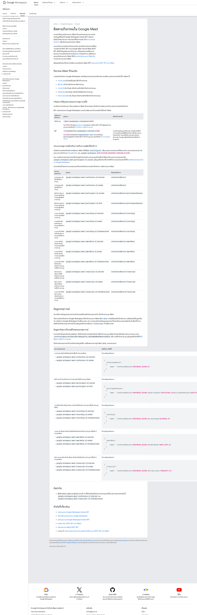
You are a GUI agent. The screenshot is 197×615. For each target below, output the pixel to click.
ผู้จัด (138, 135)
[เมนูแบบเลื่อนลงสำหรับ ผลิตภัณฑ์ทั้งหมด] (55, 2)
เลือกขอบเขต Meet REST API (68, 527)
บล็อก (143, 611)
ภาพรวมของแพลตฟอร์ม (38, 611)
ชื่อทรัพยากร (80, 125)
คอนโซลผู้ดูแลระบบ (91, 611)
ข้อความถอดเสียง (63, 96)
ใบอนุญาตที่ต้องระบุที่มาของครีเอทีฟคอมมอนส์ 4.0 (84, 540)
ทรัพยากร (62, 2)
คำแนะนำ (77, 24)
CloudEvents (72, 153)
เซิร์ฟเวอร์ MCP (76, 2)
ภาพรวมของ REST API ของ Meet (102, 63)
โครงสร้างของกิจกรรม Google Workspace (72, 516)
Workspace (17, 2)
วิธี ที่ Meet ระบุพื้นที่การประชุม (84, 127)
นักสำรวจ (13, 13)
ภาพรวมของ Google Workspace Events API (73, 512)
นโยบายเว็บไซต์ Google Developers (67, 542)
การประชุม (61, 81)
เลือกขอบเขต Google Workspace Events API (74, 520)
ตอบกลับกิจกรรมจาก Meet (83, 56)
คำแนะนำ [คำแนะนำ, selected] (22, 13)
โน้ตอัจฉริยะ (62, 92)
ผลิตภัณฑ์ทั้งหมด (47, 2)
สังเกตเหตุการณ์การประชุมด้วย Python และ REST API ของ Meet (87, 531)
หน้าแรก (6, 9)
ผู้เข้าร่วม (61, 84)
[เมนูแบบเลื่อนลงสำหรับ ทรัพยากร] (67, 2)
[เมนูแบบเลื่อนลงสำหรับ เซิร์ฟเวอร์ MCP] (83, 2)
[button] (13, 74)
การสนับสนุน (33, 13)
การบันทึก (61, 88)
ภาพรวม (5, 13)
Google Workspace (66, 24)
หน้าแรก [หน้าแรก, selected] (36, 2)
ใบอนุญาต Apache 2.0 (123, 540)
